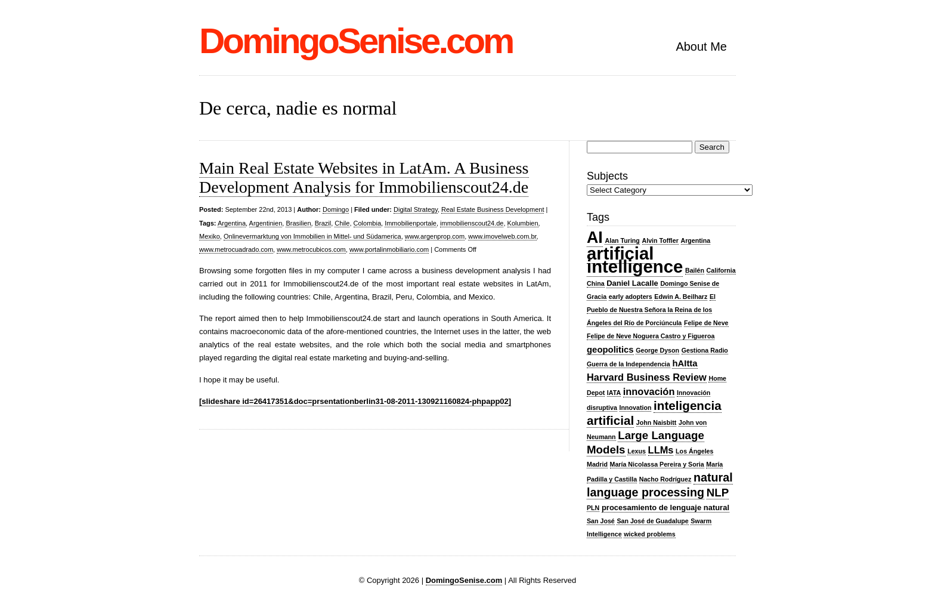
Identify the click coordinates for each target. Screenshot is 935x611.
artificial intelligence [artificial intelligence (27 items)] (635, 259)
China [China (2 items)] (596, 283)
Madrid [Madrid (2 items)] (597, 464)
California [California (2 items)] (721, 270)
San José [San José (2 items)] (601, 520)
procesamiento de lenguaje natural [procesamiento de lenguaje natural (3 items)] (665, 507)
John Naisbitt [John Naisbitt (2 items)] (656, 422)
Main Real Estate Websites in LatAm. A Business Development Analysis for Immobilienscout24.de (364, 177)
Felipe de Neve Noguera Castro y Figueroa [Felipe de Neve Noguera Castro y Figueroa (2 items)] (650, 336)
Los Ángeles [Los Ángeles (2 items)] (694, 451)
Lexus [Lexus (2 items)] (636, 451)
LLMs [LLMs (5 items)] (661, 450)
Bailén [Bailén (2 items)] (694, 270)
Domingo (336, 209)
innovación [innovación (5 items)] (649, 391)
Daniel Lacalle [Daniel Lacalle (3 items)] (632, 283)
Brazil (323, 223)
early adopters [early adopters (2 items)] (630, 296)
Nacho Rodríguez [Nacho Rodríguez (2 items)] (665, 479)
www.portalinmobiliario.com (389, 249)
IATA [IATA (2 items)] (614, 392)
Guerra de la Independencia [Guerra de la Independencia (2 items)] (628, 364)
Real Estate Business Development (492, 209)
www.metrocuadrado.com (236, 249)
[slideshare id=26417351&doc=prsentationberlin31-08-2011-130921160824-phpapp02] (355, 401)
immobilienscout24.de (471, 223)
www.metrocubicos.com (311, 249)
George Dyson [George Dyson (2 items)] (657, 350)
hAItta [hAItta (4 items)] (684, 363)
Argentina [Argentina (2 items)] (696, 240)
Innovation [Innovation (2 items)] (636, 407)
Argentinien (266, 223)
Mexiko (209, 236)
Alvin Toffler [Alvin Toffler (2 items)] (660, 240)
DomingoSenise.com (355, 41)
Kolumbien (522, 223)
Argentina (232, 223)
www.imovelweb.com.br (502, 236)
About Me (701, 46)
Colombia (367, 223)
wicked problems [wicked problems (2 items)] (649, 534)
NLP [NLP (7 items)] (718, 492)
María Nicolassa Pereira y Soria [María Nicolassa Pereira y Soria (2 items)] (657, 464)
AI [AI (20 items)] (595, 237)
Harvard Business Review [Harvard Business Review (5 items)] (647, 377)
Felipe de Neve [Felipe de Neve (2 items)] (706, 322)
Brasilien (298, 223)
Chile (342, 223)
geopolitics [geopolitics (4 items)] (610, 349)
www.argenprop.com (435, 236)
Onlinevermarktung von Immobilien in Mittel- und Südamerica (312, 236)
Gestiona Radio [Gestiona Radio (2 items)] (705, 350)
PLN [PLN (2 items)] (593, 507)
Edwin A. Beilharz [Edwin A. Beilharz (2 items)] (680, 296)
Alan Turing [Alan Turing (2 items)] (622, 240)
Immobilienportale (410, 223)
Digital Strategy (416, 209)
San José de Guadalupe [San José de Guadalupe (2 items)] (652, 520)
